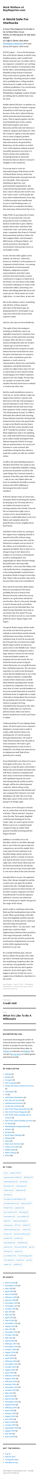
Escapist (8, 1080)
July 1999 (8, 1434)
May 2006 (9, 1355)
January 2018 (10, 1300)
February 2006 (11, 1361)
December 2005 (11, 1364)
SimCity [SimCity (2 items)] (8, 1251)
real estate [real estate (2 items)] (9, 1243)
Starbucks (6, 989)
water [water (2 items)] (7, 1264)
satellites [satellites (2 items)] (23, 1243)
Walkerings (10, 1150)
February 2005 (11, 1376)
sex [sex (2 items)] (31, 1247)
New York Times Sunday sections (19, 1121)
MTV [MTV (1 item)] (18, 1225)
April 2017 (9, 1318)
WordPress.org (11, 1462)
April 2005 (9, 1373)
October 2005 (10, 1367)
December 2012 (11, 1332)
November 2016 (11, 1323)
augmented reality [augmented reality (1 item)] (13, 1177)
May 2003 (9, 1393)
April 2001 (9, 1410)
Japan (25, 986)
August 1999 (10, 1431)
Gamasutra (9, 1092)
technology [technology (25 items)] (25, 1256)
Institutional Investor (14, 1103)
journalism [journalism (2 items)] (23, 1217)
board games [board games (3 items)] (10, 1182)
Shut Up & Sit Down (13, 1144)
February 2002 (11, 1408)
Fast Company (11, 1083)
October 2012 (10, 1335)
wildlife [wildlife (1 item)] (18, 1264)
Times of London (12, 1147)
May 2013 (9, 1329)
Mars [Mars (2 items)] (7, 1221)
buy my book (15, 1054)
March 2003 (10, 1399)
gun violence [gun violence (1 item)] (10, 1212)
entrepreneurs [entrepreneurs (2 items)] (11, 1203)
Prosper (8, 1132)
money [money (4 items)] (8, 1225)
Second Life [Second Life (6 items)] (21, 1247)
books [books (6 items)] (23, 1182)
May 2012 (9, 1338)
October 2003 (10, 1390)
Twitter (6, 1051)
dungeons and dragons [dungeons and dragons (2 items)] (15, 1199)
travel (12, 989)
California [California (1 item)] (9, 1190)
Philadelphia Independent (13, 44)
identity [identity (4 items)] (23, 1212)
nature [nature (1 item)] (26, 1230)
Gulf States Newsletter (14, 1097)
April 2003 (9, 1396)
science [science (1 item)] (8, 1247)
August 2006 (10, 1352)
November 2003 (11, 1387)
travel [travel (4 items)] (20, 1260)
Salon (7, 1141)
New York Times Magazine (16, 1112)
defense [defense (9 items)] (20, 1190)
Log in (7, 1454)
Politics (8, 1129)
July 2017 (8, 1312)
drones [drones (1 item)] (8, 1195)
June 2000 (9, 1419)
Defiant (8, 1074)
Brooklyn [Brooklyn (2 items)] (9, 1186)
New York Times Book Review (17, 1109)
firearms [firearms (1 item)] (8, 1208)
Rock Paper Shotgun (13, 1135)
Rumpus (8, 1138)
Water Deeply (10, 1153)
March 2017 (10, 1320)
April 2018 (9, 1291)
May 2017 (9, 1315)
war (16, 989)
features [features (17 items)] (26, 1203)
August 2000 (10, 1416)
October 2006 (10, 1349)
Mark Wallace (7, 984)
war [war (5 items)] (29, 1260)
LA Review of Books (13, 1106)
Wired (7, 1155)
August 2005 (10, 1370)
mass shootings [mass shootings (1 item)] (20, 1221)
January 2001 (10, 1413)
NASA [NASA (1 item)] (26, 1225)
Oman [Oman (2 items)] (8, 1234)
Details (8, 1077)
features (16, 986)
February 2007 (11, 1344)
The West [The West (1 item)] (9, 1260)
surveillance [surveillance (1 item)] (10, 1256)
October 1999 (10, 1425)
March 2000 (10, 1422)
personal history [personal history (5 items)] (22, 1234)
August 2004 (10, 1379)
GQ (6, 1094)
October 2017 (10, 1309)
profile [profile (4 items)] (19, 1238)
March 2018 (10, 1294)
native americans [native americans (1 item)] (12, 1230)
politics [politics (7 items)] (8, 1238)
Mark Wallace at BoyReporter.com (14, 9)
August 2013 (10, 1326)
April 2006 (9, 1358)
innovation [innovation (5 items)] (9, 1217)
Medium (26, 1051)
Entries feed (10, 1457)
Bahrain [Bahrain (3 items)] (28, 1177)
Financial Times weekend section (19, 1086)
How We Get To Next (13, 1100)
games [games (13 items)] (19, 1208)
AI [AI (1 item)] (6, 1173)
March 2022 (10, 1283)
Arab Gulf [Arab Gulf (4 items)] (15, 1173)
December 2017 (11, 1303)
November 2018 (11, 1286)
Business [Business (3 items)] (21, 1186)
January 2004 (10, 1384)
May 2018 (9, 1288)
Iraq (21, 986)
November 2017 (11, 1306)
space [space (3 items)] (18, 1251)
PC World (9, 1124)
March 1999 (10, 1437)
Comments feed (11, 1460)
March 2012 (10, 1341)
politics (30, 986)
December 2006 (11, 1347)
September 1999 (11, 1428)
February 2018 (11, 1297)
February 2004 (11, 1381)
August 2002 (10, 1405)
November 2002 (11, 1402)
